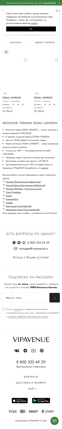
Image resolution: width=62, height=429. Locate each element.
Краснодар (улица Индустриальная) (23, 209)
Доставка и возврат (31, 382)
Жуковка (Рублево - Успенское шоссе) (24, 188)
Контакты (31, 376)
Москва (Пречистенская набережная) (23, 181)
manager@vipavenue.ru (33, 249)
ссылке (44, 168)
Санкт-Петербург (13, 192)
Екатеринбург (12, 199)
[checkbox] (30, 312)
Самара (9, 202)
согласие (17, 309)
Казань (9, 195)
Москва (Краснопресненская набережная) (25, 185)
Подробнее (49, 3)
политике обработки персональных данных (28, 316)
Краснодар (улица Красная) (18, 206)
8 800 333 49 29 (38, 243)
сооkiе (34, 23)
